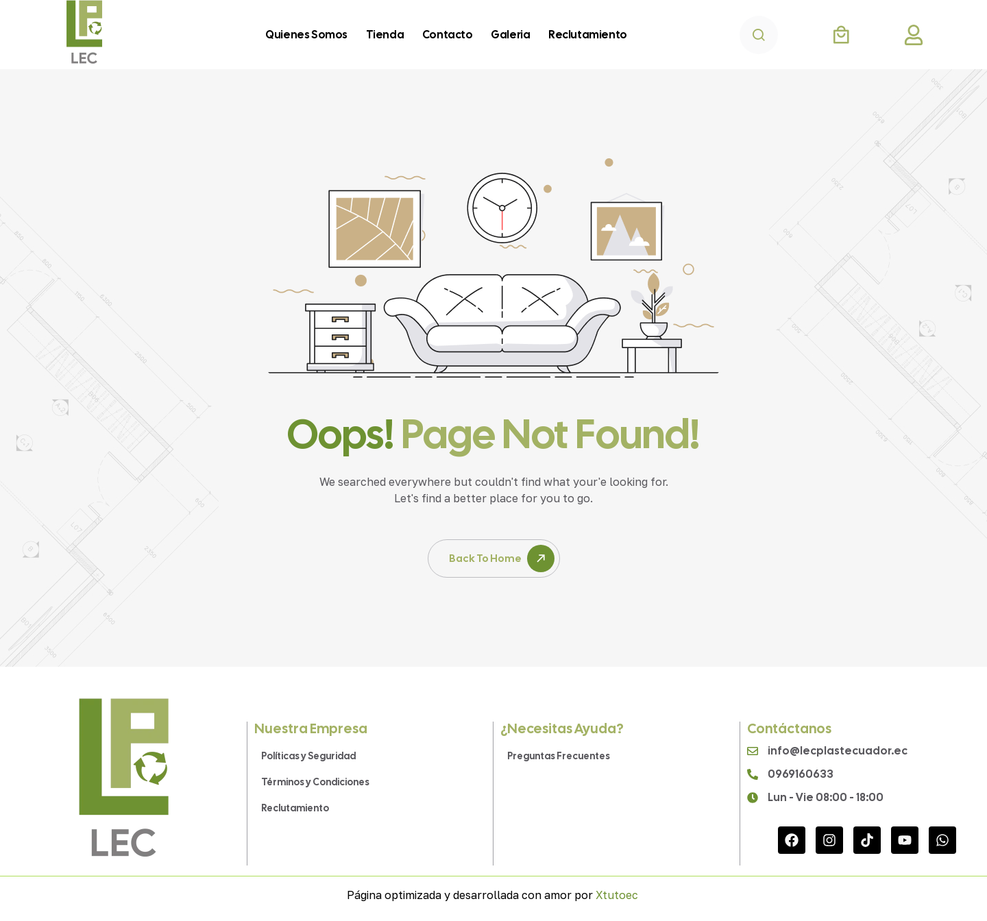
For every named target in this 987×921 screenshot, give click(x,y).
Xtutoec (617, 895)
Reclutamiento (295, 808)
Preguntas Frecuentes (558, 756)
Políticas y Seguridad (308, 756)
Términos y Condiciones (315, 782)
